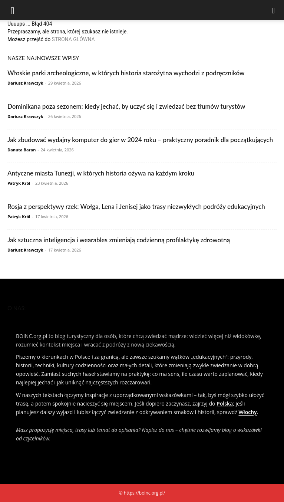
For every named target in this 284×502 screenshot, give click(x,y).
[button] (12, 10)
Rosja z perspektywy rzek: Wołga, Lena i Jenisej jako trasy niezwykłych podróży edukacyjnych (136, 206)
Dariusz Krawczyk (25, 83)
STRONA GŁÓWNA (73, 39)
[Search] (273, 10)
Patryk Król (18, 183)
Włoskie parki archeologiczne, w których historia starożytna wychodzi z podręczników (125, 73)
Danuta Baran (21, 149)
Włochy (248, 412)
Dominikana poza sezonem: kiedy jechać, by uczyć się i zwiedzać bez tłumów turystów (126, 106)
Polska (225, 403)
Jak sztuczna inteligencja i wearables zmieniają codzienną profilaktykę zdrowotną (118, 240)
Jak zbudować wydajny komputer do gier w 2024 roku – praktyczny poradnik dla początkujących (140, 140)
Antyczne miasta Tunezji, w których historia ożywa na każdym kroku (100, 173)
